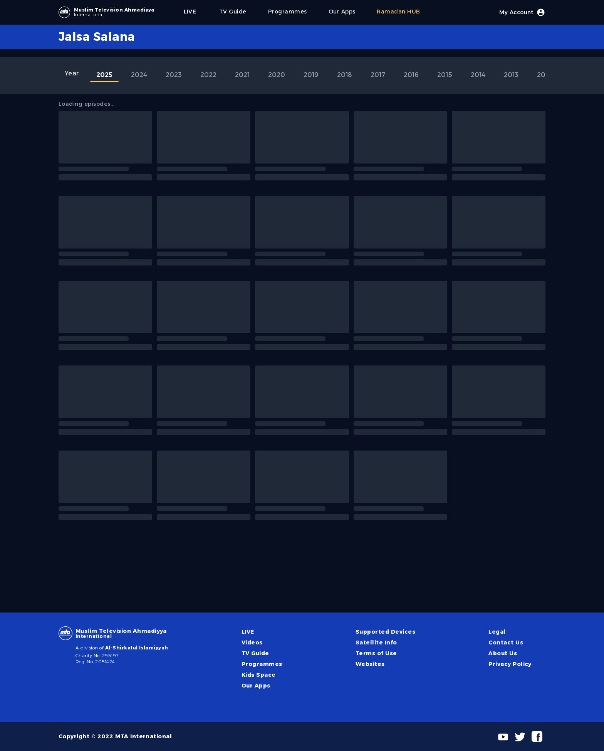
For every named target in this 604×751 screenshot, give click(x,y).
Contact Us (505, 642)
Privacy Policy (510, 664)
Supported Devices (385, 631)
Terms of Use (376, 653)
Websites (370, 664)
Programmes (262, 664)
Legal (496, 631)
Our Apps (256, 685)
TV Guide (255, 653)
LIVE (248, 631)
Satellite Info (376, 642)
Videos (252, 642)
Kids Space (259, 674)
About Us (502, 653)
